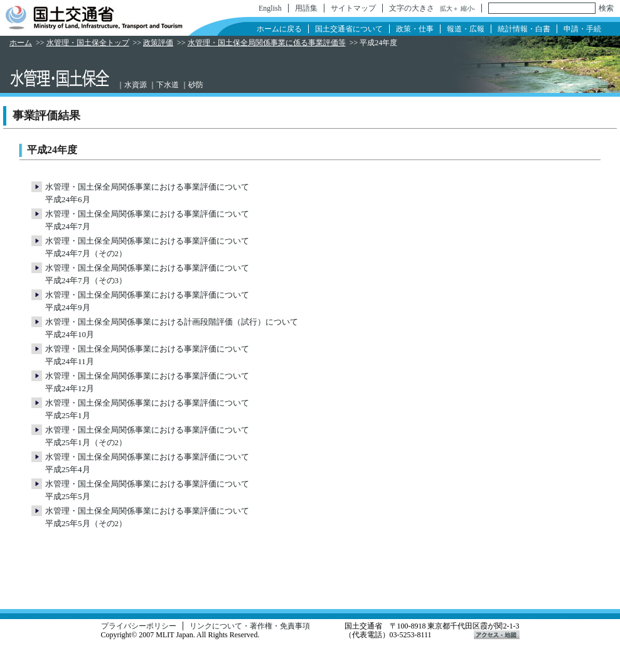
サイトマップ (353, 8)
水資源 (135, 84)
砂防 (195, 84)
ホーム (20, 42)
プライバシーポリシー (138, 626)
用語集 (306, 8)
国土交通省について (349, 28)
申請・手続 (582, 28)
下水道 (167, 84)
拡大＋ (449, 8)
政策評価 (158, 42)
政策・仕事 (415, 28)
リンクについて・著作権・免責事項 (250, 626)
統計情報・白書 (524, 28)
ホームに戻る (279, 28)
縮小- (468, 8)
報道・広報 (465, 28)
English (270, 8)
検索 (606, 8)
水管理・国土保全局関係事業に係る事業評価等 (267, 42)
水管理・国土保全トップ (87, 42)
